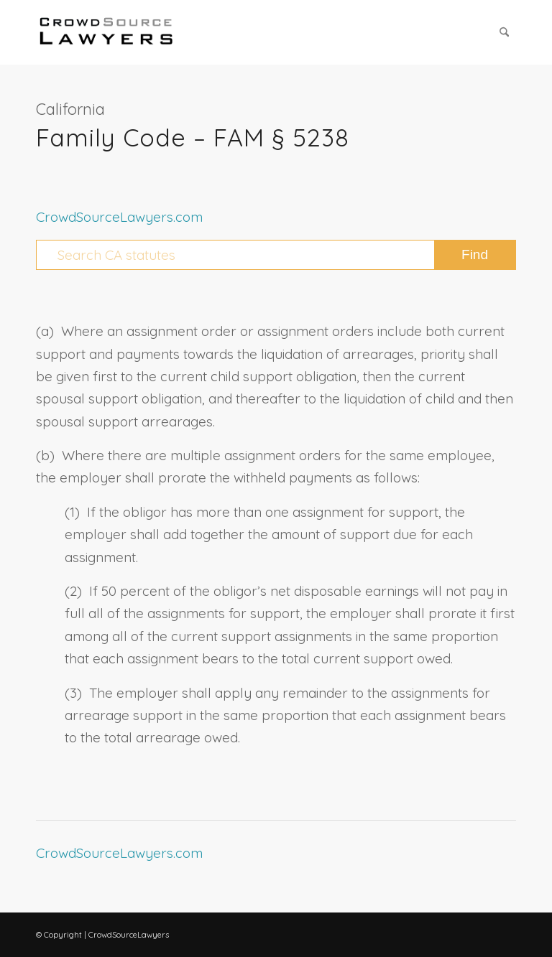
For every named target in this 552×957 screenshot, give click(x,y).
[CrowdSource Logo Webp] (106, 32)
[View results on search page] (474, 255)
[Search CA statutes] (276, 255)
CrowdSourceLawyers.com (119, 216)
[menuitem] (504, 32)
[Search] (504, 32)
